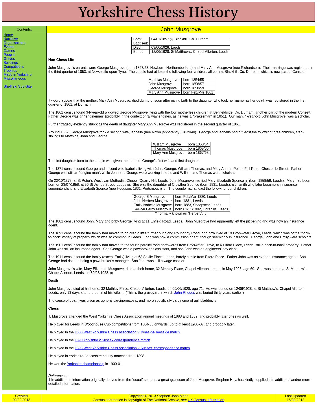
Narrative (11, 39)
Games (9, 51)
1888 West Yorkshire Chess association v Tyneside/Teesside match (127, 332)
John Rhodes (184, 292)
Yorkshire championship (85, 364)
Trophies (10, 70)
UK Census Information (206, 400)
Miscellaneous (15, 78)
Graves (9, 59)
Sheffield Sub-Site (18, 86)
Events (9, 47)
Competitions (14, 66)
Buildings (11, 62)
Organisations (14, 43)
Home (8, 35)
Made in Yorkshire (17, 74)
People (9, 55)
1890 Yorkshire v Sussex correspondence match (112, 340)
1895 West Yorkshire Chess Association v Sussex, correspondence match (132, 348)
